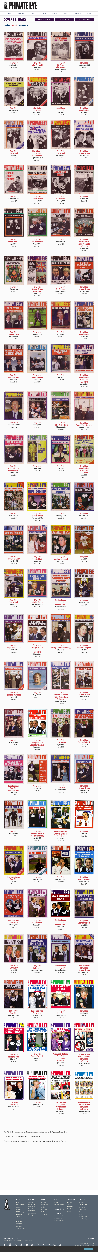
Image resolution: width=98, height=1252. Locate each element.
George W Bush (14, 558)
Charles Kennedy (37, 835)
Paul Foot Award (58, 1216)
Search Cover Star (44, 19)
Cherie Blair (84, 110)
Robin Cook (37, 291)
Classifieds (77, 13)
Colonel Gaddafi (61, 742)
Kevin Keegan (37, 377)
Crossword (19, 1219)
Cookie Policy (83, 1219)
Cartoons (18, 1209)
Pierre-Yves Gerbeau (84, 425)
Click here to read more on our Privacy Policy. (64, 1249)
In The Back (19, 1221)
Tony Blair (14, 62)
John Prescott (37, 65)
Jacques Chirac (14, 334)
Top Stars (84, 19)
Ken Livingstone (13, 877)
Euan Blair (84, 379)
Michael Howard (37, 833)
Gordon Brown (84, 153)
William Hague (13, 468)
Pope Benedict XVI (13, 1102)
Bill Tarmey (60, 67)
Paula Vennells (84, 1102)
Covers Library (59, 1209)
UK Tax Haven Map (59, 1220)
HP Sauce (18, 1207)
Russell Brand (84, 1104)
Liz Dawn (60, 65)
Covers (54, 13)
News (17, 1202)
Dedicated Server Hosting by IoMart (84, 1245)
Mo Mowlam (60, 289)
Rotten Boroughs (20, 1228)
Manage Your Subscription (32, 1214)
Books (43, 1207)
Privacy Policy (83, 1216)
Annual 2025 (44, 1204)
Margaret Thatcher (61, 1054)
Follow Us (82, 1207)
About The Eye (83, 1204)
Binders (43, 1212)
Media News (19, 1223)
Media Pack (70, 1209)
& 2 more (84, 472)
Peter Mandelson (61, 424)
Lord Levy (14, 967)
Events (81, 1212)
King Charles (37, 151)
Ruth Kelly (37, 968)
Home (9, 13)
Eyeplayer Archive (59, 1204)
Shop (32, 13)
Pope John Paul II (14, 647)
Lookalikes (19, 1216)
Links (81, 1214)
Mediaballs (19, 1214)
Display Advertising (70, 1205)
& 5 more (84, 1109)
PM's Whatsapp (20, 1212)
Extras (65, 13)
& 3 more (84, 381)
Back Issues (44, 1214)
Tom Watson (61, 1102)
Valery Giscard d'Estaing (60, 647)
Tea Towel (44, 1209)
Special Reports (58, 1218)
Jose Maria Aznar (37, 744)
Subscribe (21, 13)
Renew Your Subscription (31, 1205)
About (89, 13)
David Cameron (84, 879)
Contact (69, 1211)
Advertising (71, 1200)
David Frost (13, 1010)
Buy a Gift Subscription (31, 1209)
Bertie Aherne (13, 241)
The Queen (61, 1058)
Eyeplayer (56, 1202)
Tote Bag (43, 1202)
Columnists (19, 1226)
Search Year (64, 19)
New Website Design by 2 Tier (86, 1243)
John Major (37, 108)
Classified (69, 1202)
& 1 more (84, 246)
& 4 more (60, 1109)
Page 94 (43, 13)
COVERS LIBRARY (15, 19)
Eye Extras (57, 1213)
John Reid (60, 1013)
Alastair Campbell (61, 559)
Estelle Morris (37, 602)
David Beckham (37, 1011)
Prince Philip (61, 1106)
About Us (82, 1200)
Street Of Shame (20, 1204)
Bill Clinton (60, 198)
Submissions (83, 1209)
